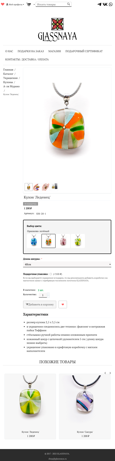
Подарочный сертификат (84, 51)
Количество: (30, 294)
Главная (8, 69)
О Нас (9, 51)
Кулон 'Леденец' (31, 431)
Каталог (8, 73)
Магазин (54, 51)
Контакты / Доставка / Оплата (27, 59)
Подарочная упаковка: (35, 274)
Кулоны (8, 82)
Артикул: (29, 213)
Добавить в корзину (41, 304)
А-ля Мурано (11, 86)
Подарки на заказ (31, 51)
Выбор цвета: (34, 226)
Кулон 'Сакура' (85, 431)
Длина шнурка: (32, 259)
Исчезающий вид (31, 204)
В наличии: (29, 289)
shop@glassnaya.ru (58, 458)
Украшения (10, 78)
